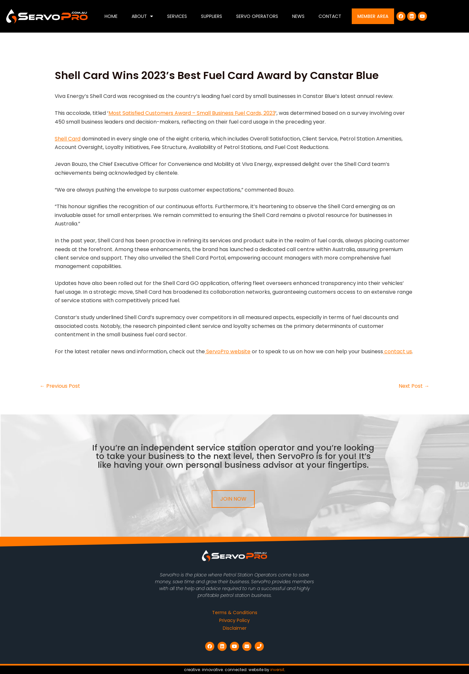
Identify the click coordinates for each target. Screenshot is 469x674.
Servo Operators (257, 16)
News (298, 16)
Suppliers (211, 16)
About (142, 16)
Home (111, 16)
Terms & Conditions (234, 612)
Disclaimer (235, 628)
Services (177, 16)
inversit (277, 669)
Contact (330, 16)
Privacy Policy (234, 620)
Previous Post (60, 386)
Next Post (413, 386)
